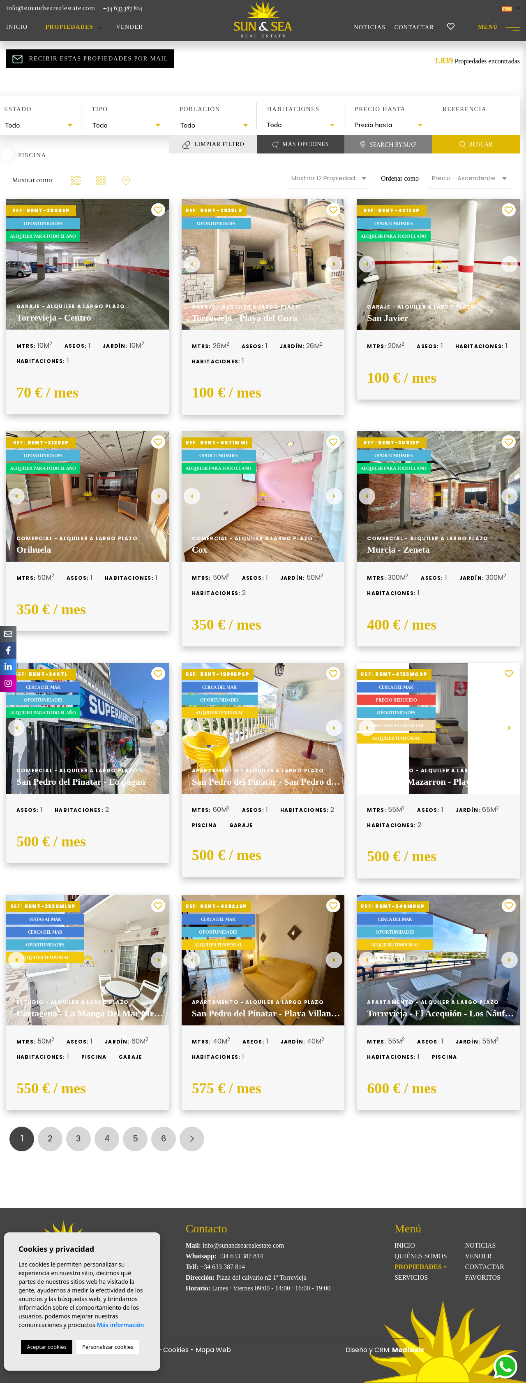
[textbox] (39, 125)
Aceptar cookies (46, 1346)
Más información (120, 1325)
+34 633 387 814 (122, 8)
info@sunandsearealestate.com (50, 8)
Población (200, 109)
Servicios (411, 1277)
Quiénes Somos (420, 1256)
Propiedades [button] (70, 27)
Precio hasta (380, 109)
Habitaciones (293, 109)
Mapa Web (213, 1350)
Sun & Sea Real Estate (263, 18)
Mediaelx (408, 1350)
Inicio (17, 27)
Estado (18, 109)
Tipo (100, 109)
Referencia (465, 109)
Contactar (414, 27)
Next (334, 264)
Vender (129, 27)
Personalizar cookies (108, 1346)
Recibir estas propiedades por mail (90, 59)
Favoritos (483, 1277)
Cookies (176, 1350)
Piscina (32, 155)
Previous (192, 264)
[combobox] (37, 125)
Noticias (369, 27)
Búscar (476, 144)
